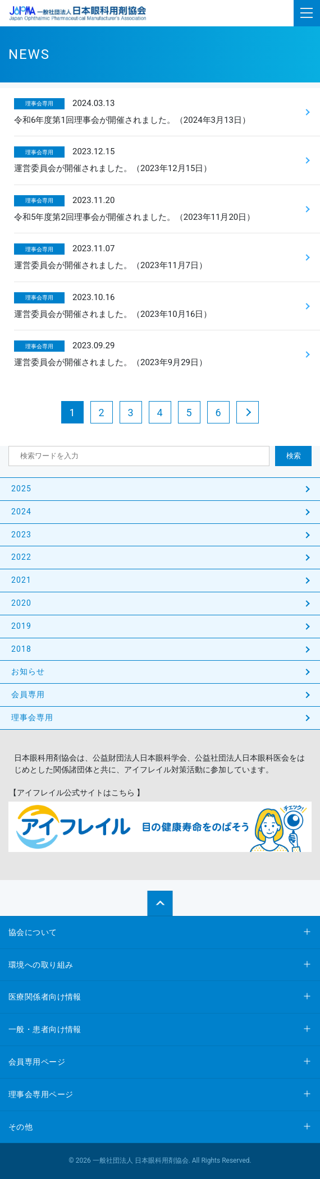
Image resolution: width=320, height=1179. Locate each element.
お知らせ (28, 671)
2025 (21, 488)
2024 (21, 511)
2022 (21, 556)
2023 (21, 534)
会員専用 (28, 694)
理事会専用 (32, 717)
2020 (21, 602)
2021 (21, 579)
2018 (21, 648)
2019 (21, 625)
